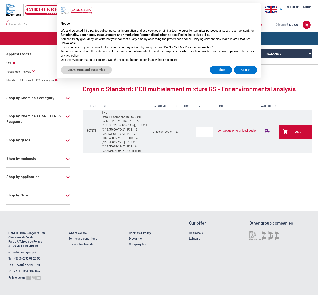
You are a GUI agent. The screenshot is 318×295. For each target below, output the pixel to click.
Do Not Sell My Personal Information (188, 47)
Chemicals (196, 233)
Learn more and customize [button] (86, 69)
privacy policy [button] (69, 55)
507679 (91, 130)
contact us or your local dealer (237, 130)
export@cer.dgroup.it (22, 252)
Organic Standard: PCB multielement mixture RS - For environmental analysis (189, 89)
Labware (194, 238)
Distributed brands (81, 244)
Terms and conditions (83, 238)
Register (292, 6)
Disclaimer (136, 238)
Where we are (78, 233)
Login (307, 6)
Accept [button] (245, 69)
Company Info (138, 244)
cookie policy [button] (200, 34)
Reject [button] (220, 69)
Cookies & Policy (140, 233)
